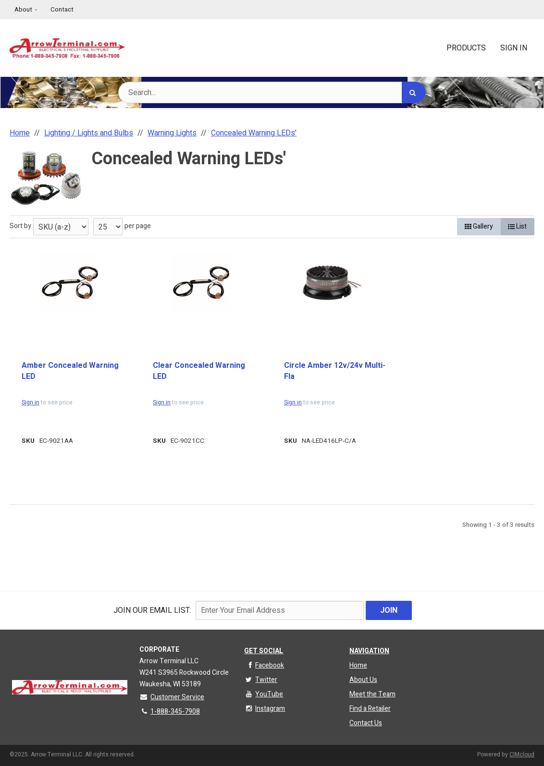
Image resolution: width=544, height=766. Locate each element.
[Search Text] (272, 92)
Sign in (30, 402)
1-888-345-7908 (169, 711)
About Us (363, 680)
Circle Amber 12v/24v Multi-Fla (334, 371)
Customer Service (171, 697)
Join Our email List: (152, 610)
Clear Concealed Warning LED (199, 371)
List (517, 226)
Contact (62, 9)
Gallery (479, 226)
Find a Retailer (370, 709)
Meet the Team (372, 694)
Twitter (260, 680)
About (23, 9)
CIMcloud (521, 754)
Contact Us (365, 723)
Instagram (264, 709)
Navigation (369, 651)
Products (466, 48)
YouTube (263, 694)
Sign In (513, 48)
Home (358, 665)
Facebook (264, 665)
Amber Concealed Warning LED (70, 371)
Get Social (263, 651)
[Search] (414, 92)
